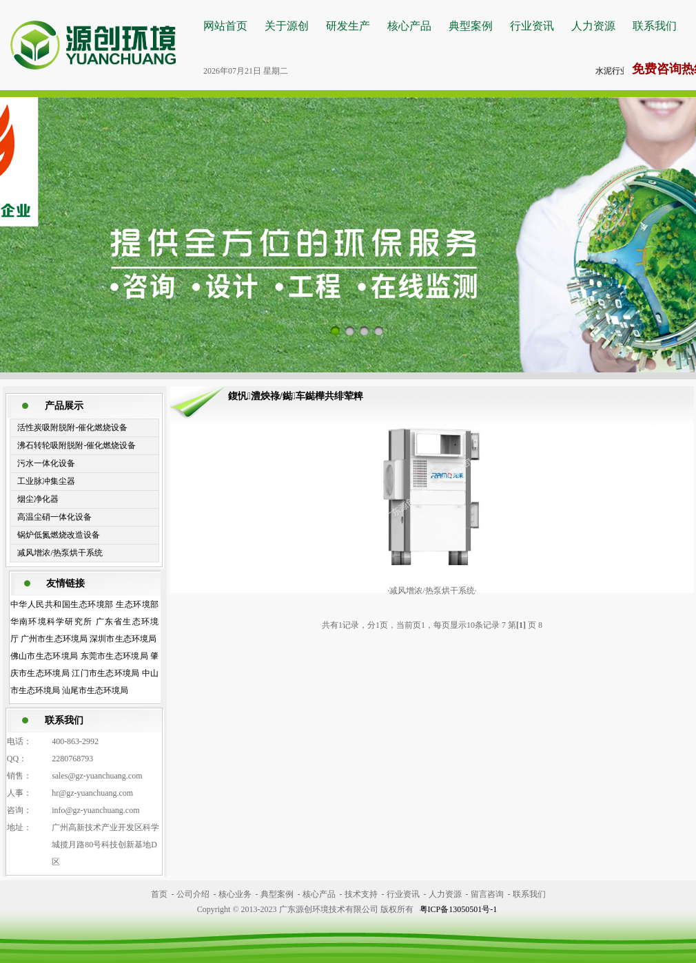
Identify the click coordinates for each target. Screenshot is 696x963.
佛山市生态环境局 (44, 656)
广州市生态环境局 (54, 639)
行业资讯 (532, 26)
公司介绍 (192, 894)
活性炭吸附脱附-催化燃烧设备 (72, 427)
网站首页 (225, 26)
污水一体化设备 (46, 463)
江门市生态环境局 (106, 673)
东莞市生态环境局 (115, 656)
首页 (159, 894)
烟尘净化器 (38, 499)
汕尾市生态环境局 (95, 690)
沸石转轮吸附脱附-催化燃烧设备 (76, 445)
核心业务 (235, 894)
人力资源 (593, 26)
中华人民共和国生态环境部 (62, 604)
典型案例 (471, 26)
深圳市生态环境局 (123, 639)
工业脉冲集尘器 (46, 481)
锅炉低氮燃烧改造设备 (58, 535)
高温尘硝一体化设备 (54, 517)
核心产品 (409, 26)
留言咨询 (487, 894)
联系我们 (655, 26)
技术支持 (361, 894)
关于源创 (287, 26)
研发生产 (348, 26)
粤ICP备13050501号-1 (459, 909)
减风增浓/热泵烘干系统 (59, 553)
